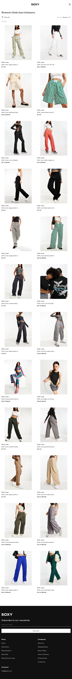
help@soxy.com (6, 671)
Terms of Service (43, 654)
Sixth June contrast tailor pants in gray (10, 303)
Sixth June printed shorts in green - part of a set (46, 112)
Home (3, 643)
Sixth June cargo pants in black (10, 208)
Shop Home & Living (8, 658)
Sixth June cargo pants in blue (10, 590)
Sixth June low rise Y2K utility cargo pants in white (46, 64)
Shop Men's (5, 647)
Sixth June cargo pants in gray (10, 255)
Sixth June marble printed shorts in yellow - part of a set (10, 112)
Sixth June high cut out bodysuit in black (46, 399)
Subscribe (36, 631)
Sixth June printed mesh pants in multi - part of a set (10, 399)
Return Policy (42, 650)
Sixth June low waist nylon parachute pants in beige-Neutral (46, 494)
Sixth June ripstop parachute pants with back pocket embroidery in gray (46, 542)
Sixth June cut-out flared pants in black (10, 160)
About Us (41, 643)
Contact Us (41, 662)
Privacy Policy (42, 658)
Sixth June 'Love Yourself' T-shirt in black (46, 303)
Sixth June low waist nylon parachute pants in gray (46, 351)
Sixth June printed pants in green (46, 255)
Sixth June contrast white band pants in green (10, 446)
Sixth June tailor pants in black (46, 208)
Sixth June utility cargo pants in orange (46, 160)
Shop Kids (4, 654)
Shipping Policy (43, 647)
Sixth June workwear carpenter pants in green (46, 590)
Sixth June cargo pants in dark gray (10, 351)
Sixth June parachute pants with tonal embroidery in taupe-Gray (10, 542)
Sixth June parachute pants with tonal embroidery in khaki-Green (46, 446)
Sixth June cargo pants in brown (10, 494)
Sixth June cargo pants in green (10, 64)
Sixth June (5, 62)
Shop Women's (6, 650)
